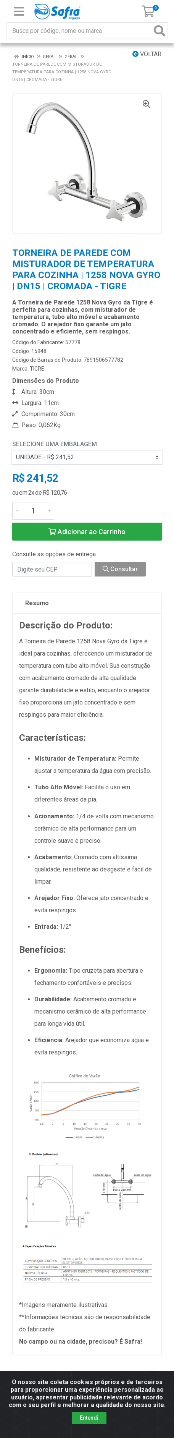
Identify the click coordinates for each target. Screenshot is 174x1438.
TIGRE (37, 369)
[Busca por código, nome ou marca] (79, 31)
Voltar (146, 54)
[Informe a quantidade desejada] (33, 511)
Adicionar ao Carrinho (87, 532)
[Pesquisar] (159, 31)
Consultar (120, 569)
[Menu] (19, 11)
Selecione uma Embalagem (54, 444)
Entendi (89, 1418)
